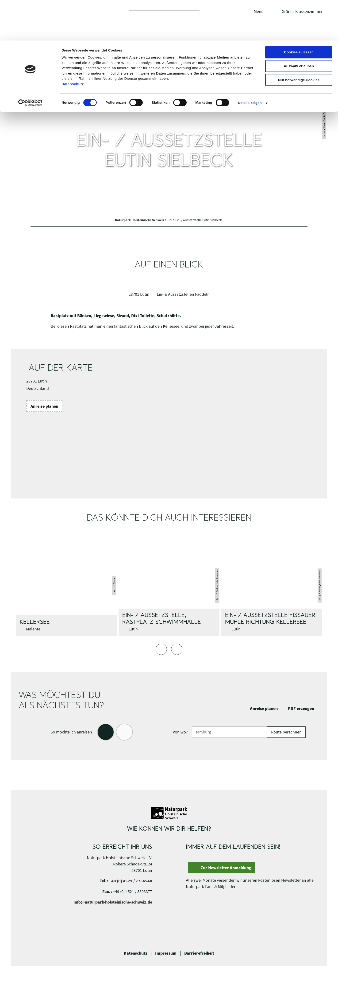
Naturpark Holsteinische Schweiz (140, 220)
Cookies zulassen (299, 12)
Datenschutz (135, 953)
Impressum (166, 953)
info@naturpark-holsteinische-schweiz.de (112, 902)
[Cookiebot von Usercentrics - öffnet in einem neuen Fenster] (30, 62)
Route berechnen (286, 732)
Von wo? (180, 732)
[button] (44, 406)
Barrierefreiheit (199, 953)
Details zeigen (249, 62)
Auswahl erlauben (299, 26)
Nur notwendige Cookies (298, 39)
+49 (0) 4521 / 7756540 (130, 881)
